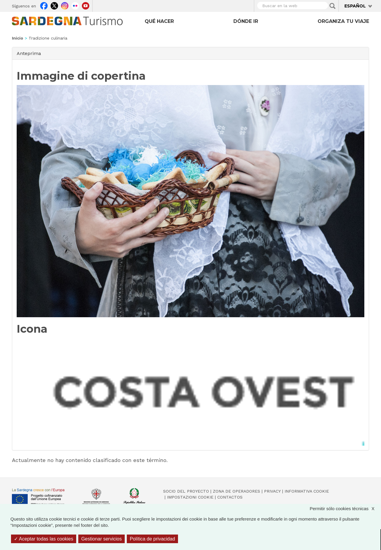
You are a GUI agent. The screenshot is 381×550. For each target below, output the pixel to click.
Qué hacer (159, 21)
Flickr (75, 5)
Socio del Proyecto (186, 491)
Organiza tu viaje (343, 21)
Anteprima (29, 53)
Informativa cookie (307, 491)
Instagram (64, 5)
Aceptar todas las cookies (43, 538)
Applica (332, 6)
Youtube (85, 5)
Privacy (272, 491)
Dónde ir (245, 21)
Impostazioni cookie (190, 497)
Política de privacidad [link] (152, 538)
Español (355, 6)
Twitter (54, 5)
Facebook (44, 5)
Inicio (17, 38)
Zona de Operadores (236, 491)
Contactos (230, 497)
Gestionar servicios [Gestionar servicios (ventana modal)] (101, 538)
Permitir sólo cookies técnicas (345, 508)
